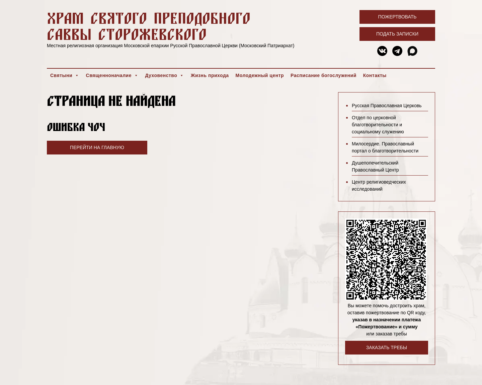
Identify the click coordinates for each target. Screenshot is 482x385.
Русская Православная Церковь (387, 105)
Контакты (375, 75)
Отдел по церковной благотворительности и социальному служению (378, 124)
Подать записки (397, 34)
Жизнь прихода (210, 75)
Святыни (64, 75)
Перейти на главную (97, 147)
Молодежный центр (260, 75)
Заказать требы (386, 347)
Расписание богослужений (323, 75)
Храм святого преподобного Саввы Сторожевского (148, 26)
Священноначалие (112, 75)
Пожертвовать (397, 16)
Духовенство (164, 75)
